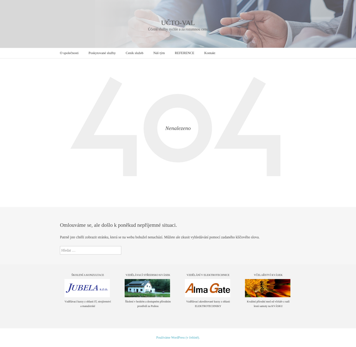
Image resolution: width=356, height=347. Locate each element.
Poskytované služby (102, 53)
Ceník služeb (134, 53)
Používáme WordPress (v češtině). (178, 337)
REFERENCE (184, 53)
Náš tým (159, 53)
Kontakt (209, 53)
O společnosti (69, 53)
